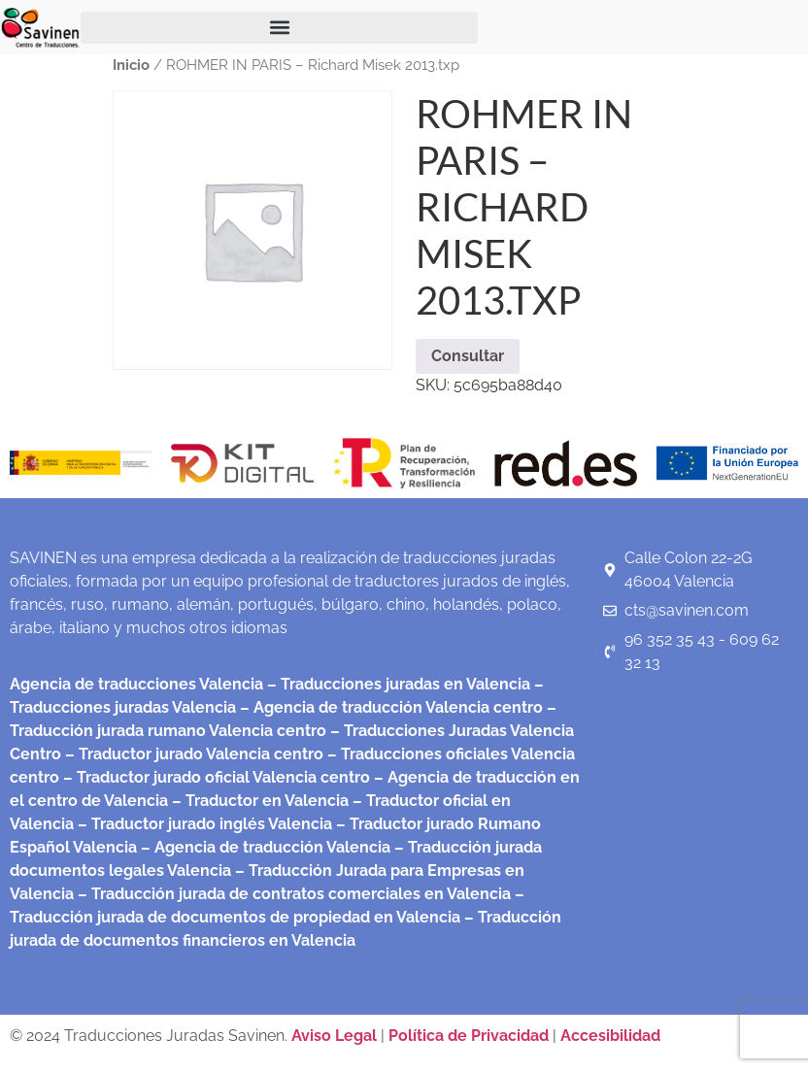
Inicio (131, 64)
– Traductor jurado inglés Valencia (205, 824)
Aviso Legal (336, 1035)
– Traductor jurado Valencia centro (192, 754)
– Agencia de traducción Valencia (263, 847)
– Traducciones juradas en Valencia (396, 684)
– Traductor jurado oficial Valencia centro (214, 777)
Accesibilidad (610, 1035)
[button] (279, 28)
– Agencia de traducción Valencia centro (389, 707)
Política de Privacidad (468, 1035)
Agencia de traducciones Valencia (136, 684)
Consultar (467, 356)
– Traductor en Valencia (258, 800)
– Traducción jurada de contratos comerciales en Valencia (292, 894)
